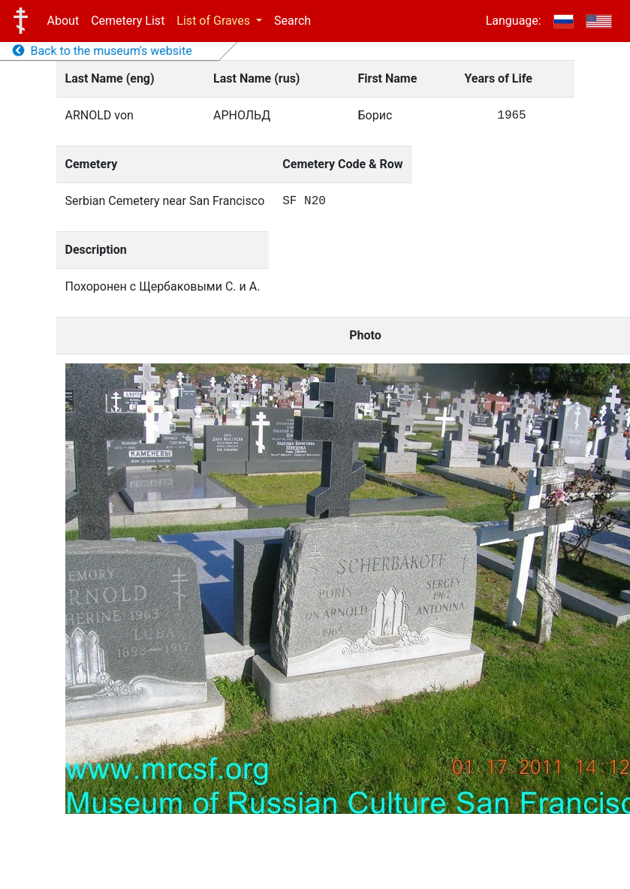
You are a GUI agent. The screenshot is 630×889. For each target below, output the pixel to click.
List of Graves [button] (214, 21)
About (63, 21)
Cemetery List (127, 21)
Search (292, 21)
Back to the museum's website (102, 51)
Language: (513, 21)
